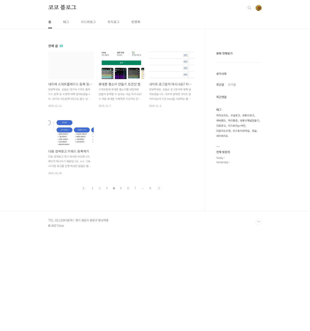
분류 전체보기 (224, 172)
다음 (159, 188)
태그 (66, 21)
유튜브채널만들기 (249, 239)
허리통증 (233, 239)
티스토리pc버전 (236, 244)
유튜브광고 (248, 234)
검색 (249, 8)
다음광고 (221, 244)
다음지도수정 (223, 249)
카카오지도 (222, 234)
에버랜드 (221, 239)
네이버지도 (222, 254)
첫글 (254, 249)
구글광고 (235, 234)
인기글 (232, 203)
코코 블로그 (62, 7)
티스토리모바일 (241, 249)
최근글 (220, 203)
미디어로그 (88, 21)
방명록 (135, 21)
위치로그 (113, 21)
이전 (83, 188)
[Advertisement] (239, 106)
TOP (258, 318)
